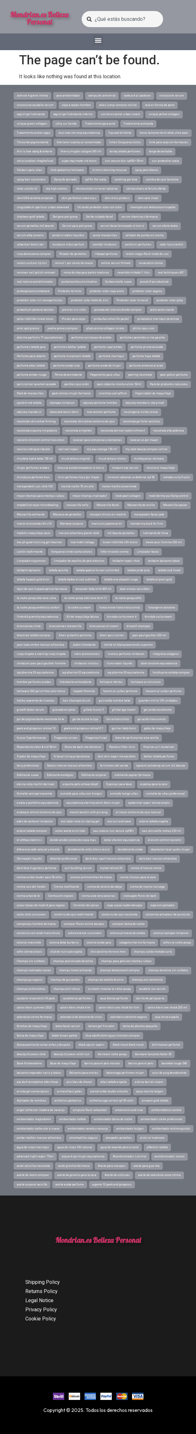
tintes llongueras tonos (125, 142)
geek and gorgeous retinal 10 (36, 728)
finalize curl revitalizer (158, 747)
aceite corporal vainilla (32, 1184)
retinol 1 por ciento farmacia (74, 263)
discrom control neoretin (164, 840)
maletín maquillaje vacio (33, 533)
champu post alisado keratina (73, 961)
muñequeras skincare (149, 458)
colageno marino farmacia (137, 942)
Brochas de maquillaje (32, 1026)
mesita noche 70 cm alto (77, 486)
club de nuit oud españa (66, 951)
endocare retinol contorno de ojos (39, 812)
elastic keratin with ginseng (89, 812)
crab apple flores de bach (139, 895)
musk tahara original (75, 458)
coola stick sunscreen (31, 914)
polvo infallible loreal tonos (35, 318)
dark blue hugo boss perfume (36, 868)
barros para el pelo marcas (102, 1063)
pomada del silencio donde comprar (118, 309)
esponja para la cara (153, 784)
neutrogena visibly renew (141, 412)
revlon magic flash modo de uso (147, 254)
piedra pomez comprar (62, 328)
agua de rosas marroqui (33, 1147)
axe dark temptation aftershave (37, 1082)
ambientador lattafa (72, 1119)
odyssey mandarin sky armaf (144, 402)
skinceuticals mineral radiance (97, 188)
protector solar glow (169, 300)
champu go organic (29, 979)
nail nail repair (68, 449)
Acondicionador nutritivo (129, 1156)
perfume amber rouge (32, 374)
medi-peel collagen (128, 495)
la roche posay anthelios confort (38, 607)
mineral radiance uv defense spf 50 (131, 477)
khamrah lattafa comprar (34, 635)
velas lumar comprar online (118, 105)
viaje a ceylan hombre (76, 105)
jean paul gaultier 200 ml (149, 635)
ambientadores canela (166, 1110)
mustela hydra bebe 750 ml (35, 458)
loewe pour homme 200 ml (164, 542)
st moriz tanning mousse (109, 170)
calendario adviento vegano (128, 1017)
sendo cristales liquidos (68, 235)
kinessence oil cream (104, 626)
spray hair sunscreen (31, 179)
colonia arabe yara (99, 942)
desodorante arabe (130, 849)
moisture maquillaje (161, 467)
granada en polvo (64, 709)
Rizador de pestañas (72, 254)
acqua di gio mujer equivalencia (83, 1156)
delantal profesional (63, 858)
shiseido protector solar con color (99, 207)
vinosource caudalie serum (35, 105)
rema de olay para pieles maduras (86, 272)
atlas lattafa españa (113, 1082)
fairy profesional (28, 765)
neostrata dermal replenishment (122, 430)
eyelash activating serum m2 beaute (160, 765)
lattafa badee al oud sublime (77, 579)
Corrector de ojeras (86, 905)
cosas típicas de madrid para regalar (41, 905)
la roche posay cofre (128, 598)
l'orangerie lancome (161, 607)
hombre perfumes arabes (34, 682)
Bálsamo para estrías (83, 1072)
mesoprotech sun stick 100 (35, 486)
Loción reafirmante (30, 551)
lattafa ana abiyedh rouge (121, 579)
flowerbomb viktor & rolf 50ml (36, 747)
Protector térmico (69, 291)
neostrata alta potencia (168, 430)
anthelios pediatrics (67, 1100)
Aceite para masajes (111, 1165)
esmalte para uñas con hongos (81, 793)
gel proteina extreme (158, 709)
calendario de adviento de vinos (81, 1017)
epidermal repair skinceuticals (149, 802)
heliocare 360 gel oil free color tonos (41, 691)
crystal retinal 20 (111, 868)
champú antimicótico (31, 988)
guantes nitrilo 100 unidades (158, 700)
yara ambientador (68, 95)
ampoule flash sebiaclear (90, 1110)
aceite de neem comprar (33, 1175)
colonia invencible (29, 942)
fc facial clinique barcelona (72, 756)
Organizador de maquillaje (153, 393)
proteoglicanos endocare (33, 291)
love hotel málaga (82, 542)
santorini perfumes (138, 244)
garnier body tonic (124, 728)
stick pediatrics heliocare (67, 170)
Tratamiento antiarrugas (33, 132)
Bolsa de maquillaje (30, 1035)
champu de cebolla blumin (106, 979)
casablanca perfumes (77, 998)
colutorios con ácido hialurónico (38, 933)
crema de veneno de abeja (104, 886)
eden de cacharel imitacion (35, 821)
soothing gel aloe (125, 179)
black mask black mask (128, 1044)
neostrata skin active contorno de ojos (89, 421)
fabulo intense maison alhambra (69, 765)
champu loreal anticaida (75, 970)
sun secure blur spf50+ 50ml (124, 160)
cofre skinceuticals (29, 951)
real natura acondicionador (35, 281)
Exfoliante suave (28, 775)
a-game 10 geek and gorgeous (112, 1184)
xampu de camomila (102, 95)
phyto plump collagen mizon (105, 328)
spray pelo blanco (146, 170)
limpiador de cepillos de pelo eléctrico (79, 560)
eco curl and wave (119, 821)
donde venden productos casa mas (73, 840)
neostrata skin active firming (36, 421)
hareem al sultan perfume (163, 691)
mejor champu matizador (90, 495)
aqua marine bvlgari (149, 1091)
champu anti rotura (67, 988)
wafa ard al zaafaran (137, 95)
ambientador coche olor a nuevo (38, 1128)
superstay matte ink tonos (79, 160)
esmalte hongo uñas (124, 793)
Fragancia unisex (65, 737)
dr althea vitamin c (29, 840)
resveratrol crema (151, 263)
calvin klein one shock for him (119, 1007)
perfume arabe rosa (66, 365)
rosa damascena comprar (34, 254)
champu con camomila (147, 979)
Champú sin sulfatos (31, 961)
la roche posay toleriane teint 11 (85, 598)
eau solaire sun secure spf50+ (113, 830)
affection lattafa (157, 1147)
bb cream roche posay (112, 1054)
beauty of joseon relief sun (72, 1054)
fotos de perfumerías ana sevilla (137, 737)
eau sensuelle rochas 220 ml (161, 830)
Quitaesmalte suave (118, 281)
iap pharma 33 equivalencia (35, 672)
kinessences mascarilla (65, 626)
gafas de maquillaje (157, 728)
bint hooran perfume (166, 1044)
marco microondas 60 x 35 (34, 523)
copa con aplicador (162, 905)
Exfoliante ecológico (60, 775)
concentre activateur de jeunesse (168, 914)
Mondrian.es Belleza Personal (39, 18)
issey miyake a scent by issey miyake (41, 653)
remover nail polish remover (36, 272)
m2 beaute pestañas (121, 533)
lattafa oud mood (169, 570)
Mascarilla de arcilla (141, 505)
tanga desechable (160, 151)
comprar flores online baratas (84, 924)
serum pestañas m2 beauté (35, 225)
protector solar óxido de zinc (89, 300)
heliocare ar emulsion (146, 682)
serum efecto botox (165, 225)
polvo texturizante (162, 309)
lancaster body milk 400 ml (93, 589)
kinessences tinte (29, 626)
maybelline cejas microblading (37, 505)
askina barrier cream (149, 1082)
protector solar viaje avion (107, 291)
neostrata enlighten (78, 430)
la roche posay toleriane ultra (36, 598)
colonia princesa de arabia (127, 933)
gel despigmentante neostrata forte (40, 719)
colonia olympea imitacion (171, 933)
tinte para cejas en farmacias (168, 142)
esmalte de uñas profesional (165, 793)
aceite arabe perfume (69, 1184)
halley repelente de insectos (35, 700)
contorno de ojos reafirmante (73, 914)
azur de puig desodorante (169, 1072)
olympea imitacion (62, 402)
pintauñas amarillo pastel (111, 318)
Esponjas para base (119, 784)
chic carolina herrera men (108, 951)
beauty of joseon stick (31, 1054)
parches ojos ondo (76, 384)
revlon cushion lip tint (32, 263)
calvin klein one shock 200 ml (167, 1007)
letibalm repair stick (126, 560)
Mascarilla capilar (175, 505)
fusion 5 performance (31, 737)
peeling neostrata (140, 374)
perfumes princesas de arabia (91, 337)
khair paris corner (112, 635)
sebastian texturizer (30, 244)
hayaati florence (84, 691)
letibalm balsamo (29, 570)
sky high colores (56, 188)
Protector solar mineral (132, 300)
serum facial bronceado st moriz (122, 225)
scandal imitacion (104, 244)
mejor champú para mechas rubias (40, 495)
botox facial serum (67, 1026)
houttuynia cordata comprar (171, 672)
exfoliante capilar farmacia (132, 775)
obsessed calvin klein (64, 412)
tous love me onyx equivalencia (79, 132)
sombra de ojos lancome (162, 179)
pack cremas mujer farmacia (71, 393)
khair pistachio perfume (75, 635)
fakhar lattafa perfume (159, 756)
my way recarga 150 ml (102, 449)
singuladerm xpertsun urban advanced (43, 207)
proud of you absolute (154, 281)
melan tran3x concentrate (119, 486)
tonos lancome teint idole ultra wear (164, 132)
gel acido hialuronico (151, 719)
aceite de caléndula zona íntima (159, 1175)
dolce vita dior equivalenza (122, 840)
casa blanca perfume (114, 998)
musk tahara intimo (112, 458)
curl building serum (78, 868)
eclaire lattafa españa (153, 821)
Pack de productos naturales (169, 384)
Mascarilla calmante (31, 514)
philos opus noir (144, 328)
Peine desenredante (68, 374)
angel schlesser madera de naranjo (41, 1110)
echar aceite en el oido (70, 830)
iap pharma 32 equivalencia (80, 672)
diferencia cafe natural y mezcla (38, 849)
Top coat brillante (119, 132)
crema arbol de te (28, 895)
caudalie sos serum (152, 988)
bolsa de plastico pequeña (140, 1026)
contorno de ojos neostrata (119, 914)
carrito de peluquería (150, 998)
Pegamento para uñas (105, 374)
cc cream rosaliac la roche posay (109, 988)
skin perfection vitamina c (78, 198)
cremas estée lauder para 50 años (39, 877)
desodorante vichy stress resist (89, 849)
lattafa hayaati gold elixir (33, 579)
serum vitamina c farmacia (139, 216)
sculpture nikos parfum (68, 244)
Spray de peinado (65, 179)
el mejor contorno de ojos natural (138, 812)
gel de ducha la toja (85, 719)
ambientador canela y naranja (88, 1128)
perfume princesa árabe (147, 347)
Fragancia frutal (96, 737)
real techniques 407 (171, 272)
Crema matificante (66, 886)
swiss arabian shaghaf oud (35, 160)
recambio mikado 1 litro (133, 272)
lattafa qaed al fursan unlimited (97, 570)
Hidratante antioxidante (76, 682)
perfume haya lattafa (146, 356)
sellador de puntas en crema (144, 235)
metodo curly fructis (176, 477)
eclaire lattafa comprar (32, 830)
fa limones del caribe (114, 765)
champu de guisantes (65, 979)
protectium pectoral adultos (35, 309)
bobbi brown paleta (64, 1035)
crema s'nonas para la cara (138, 877)
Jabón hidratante (84, 644)
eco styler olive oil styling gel (80, 821)
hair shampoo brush (77, 700)
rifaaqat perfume (106, 254)
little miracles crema (114, 551)
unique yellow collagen (164, 114)
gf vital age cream (124, 709)
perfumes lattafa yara (31, 347)
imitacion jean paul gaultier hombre (41, 663)
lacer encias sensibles (135, 589)
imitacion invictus (86, 663)
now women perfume (101, 412)
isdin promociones (86, 653)
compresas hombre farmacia (36, 924)
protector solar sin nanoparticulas (40, 300)
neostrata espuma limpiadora (37, 430)
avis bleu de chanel (79, 1082)
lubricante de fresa (155, 533)
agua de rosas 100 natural (74, 1147)
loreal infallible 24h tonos (120, 542)
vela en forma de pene (159, 105)
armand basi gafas (69, 1091)
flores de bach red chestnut (83, 747)
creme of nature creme (146, 868)
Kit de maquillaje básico (82, 616)
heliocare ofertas (111, 682)
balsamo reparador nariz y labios (39, 1072)
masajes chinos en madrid (108, 514)
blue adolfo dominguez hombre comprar (112, 1035)
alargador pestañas (119, 1137)
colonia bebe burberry (64, 942)
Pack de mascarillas (30, 393)
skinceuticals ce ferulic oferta (146, 188)
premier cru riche (74, 309)
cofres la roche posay (177, 942)
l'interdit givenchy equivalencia (37, 616)
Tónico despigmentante (32, 142)
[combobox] (122, 19)
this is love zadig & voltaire (34, 151)
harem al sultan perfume (120, 691)
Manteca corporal (71, 523)
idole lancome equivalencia (159, 663)
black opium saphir (91, 1044)
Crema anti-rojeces (60, 895)
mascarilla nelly (77, 505)
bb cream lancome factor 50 (153, 1054)
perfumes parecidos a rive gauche (142, 337)
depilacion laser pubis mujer (170, 849)
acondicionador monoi (170, 1156)
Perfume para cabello (31, 356)
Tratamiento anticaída (138, 123)
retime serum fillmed (115, 263)
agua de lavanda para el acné (119, 1147)
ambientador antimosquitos (171, 1128)
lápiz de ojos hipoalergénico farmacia (42, 589)
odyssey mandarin (29, 412)
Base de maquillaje (63, 1063)
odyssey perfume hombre (100, 402)
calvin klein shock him (75, 1007)
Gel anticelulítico (117, 719)
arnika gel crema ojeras (33, 1091)
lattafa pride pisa (138, 570)
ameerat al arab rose (129, 1110)
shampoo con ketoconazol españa (152, 207)
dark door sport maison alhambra (108, 858)
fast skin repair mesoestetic (117, 756)
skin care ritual (148, 198)
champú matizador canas (34, 970)
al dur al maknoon (152, 1137)
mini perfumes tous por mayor (78, 477)
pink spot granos (28, 328)
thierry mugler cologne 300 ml (80, 151)
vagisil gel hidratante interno (72, 114)
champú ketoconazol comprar (120, 970)
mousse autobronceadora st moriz (80, 467)
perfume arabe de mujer (104, 365)
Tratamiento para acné (100, 123)
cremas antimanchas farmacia (91, 877)
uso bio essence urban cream (120, 114)
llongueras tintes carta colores (71, 551)
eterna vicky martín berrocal (35, 784)
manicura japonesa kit (107, 523)
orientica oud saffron (113, 393)
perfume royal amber (108, 347)
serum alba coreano (30, 235)
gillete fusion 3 (94, 709)
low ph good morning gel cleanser (39, 542)
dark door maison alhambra (158, 858)
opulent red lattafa (29, 402)
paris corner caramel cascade (36, 384)
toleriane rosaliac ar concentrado (79, 142)
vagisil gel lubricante (31, 114)
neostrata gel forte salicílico (141, 421)
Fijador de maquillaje (31, 756)
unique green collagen (32, 123)
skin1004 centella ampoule (35, 198)
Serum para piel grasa (77, 225)
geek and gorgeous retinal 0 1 (84, 728)
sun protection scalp (165, 160)
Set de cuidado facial (99, 216)
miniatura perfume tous (33, 477)
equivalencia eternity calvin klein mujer (93, 802)
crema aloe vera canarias (98, 895)
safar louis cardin (171, 244)
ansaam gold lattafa (155, 1100)
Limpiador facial (148, 551)
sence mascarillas (104, 235)
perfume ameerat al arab (146, 365)
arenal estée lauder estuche (109, 1091)
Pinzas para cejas (73, 318)
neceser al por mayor (144, 440)
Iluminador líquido (119, 663)
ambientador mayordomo (34, 1119)
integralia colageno (166, 653)
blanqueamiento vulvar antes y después (43, 1044)
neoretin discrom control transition (41, 440)
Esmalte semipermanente (34, 793)
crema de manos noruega (147, 886)
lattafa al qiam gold (159, 579)
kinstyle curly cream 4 (121, 616)
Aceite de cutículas (117, 1175)
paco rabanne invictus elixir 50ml (119, 384)
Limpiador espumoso (31, 560)
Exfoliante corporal (93, 775)
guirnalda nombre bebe (114, 700)
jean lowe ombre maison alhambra (40, 644)
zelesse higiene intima (32, 95)
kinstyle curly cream (158, 616)
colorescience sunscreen (85, 933)
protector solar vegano (147, 291)
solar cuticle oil (27, 188)
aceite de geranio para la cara (76, 1175)
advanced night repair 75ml (35, 1156)
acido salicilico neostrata (33, 1165)
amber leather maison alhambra (39, 1137)
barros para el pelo (140, 1063)
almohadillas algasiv (83, 1137)
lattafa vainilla (58, 570)
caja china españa (167, 1017)
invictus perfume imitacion (126, 653)
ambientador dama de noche (113, 1119)
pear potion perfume (174, 374)
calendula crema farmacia (34, 1017)
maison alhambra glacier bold (79, 533)
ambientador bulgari (130, 1128)
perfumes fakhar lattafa (70, 347)
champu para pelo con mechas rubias (126, 961)
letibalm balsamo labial (164, 560)
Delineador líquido (29, 858)
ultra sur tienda (66, 123)
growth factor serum (30, 709)
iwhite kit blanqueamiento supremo (128, 644)
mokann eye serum (125, 467)
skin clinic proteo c (117, 198)
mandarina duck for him (146, 523)
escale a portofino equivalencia (37, 802)
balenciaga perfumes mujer (125, 1072)
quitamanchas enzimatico (79, 281)
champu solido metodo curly (153, 951)
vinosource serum (171, 95)
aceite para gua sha (147, 1165)
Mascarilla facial (108, 505)
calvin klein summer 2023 (34, 1007)
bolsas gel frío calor (101, 1026)
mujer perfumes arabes (33, 467)
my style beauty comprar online (146, 449)
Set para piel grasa (65, 216)
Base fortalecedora (29, 1063)
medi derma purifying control (168, 495)
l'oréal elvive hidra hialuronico (119, 607)
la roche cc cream (79, 607)
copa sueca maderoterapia (124, 905)
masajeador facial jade (149, 514)
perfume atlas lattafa (31, 365)
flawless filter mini (122, 747)
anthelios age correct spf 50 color (112, 1100)
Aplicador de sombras (31, 1100)
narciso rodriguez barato (33, 449)
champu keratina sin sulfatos (168, 970)
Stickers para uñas (29, 170)
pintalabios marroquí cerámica (158, 318)
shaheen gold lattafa (30, 216)
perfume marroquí (111, 356)
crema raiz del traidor (31, 886)
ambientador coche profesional (161, 1119)
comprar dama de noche (128, 924)
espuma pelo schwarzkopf (80, 784)
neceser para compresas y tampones (97, 440)
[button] (98, 40)
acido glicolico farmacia (74, 1165)
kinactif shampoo (138, 626)
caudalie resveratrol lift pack (36, 998)
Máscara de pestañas (67, 514)
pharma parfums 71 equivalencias (40, 337)
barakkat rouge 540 (174, 1063)
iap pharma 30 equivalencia (125, 672)
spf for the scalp (95, 179)
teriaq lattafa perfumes (125, 151)
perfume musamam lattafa (72, 356)
